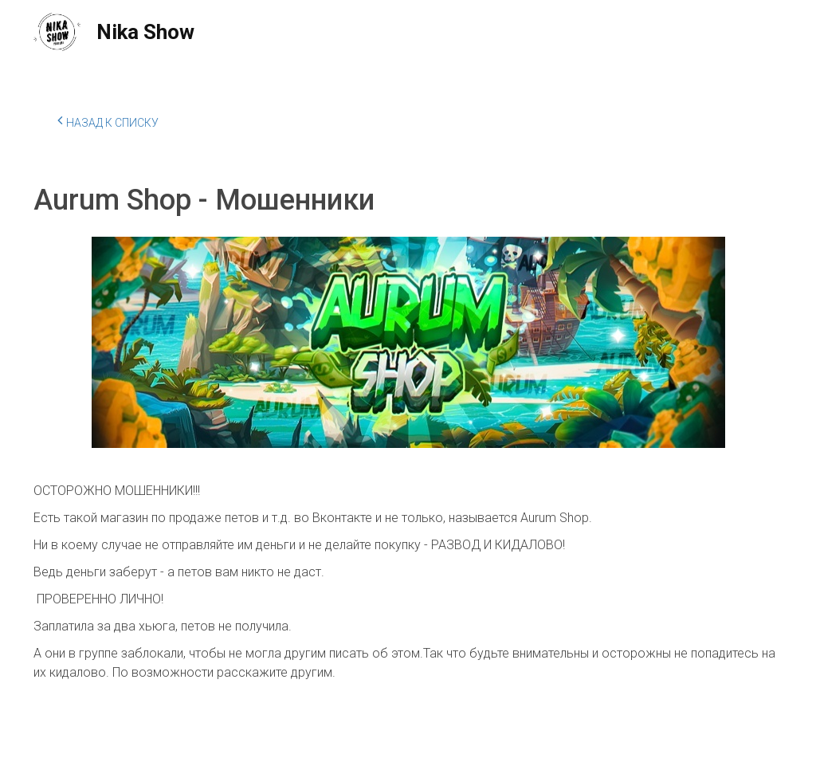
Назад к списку (108, 120)
